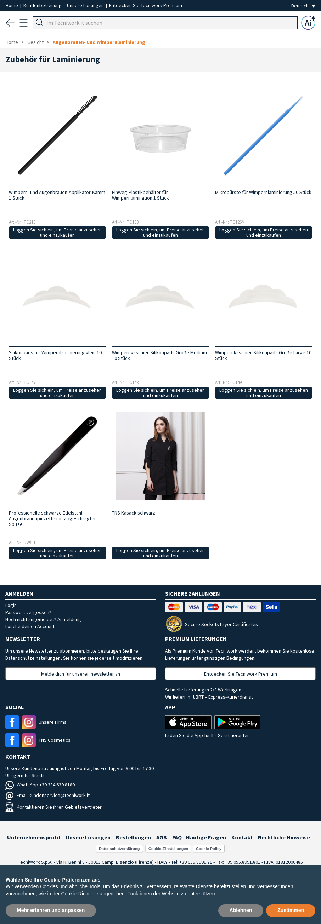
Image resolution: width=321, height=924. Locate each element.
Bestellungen (133, 837)
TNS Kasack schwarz (133, 513)
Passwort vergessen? (28, 612)
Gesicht (35, 42)
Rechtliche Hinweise (284, 837)
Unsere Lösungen (86, 5)
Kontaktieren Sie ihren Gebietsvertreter (53, 807)
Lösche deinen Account (30, 626)
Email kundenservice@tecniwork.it (47, 795)
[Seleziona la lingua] (303, 6)
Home (12, 5)
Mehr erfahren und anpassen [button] (51, 910)
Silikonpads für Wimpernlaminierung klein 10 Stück (55, 355)
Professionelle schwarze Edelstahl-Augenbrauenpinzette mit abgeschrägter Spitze (52, 518)
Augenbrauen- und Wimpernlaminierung (99, 42)
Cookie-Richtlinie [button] (79, 893)
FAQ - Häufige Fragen (199, 837)
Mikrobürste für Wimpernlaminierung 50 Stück (263, 192)
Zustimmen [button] (290, 910)
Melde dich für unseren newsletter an (80, 674)
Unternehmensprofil (33, 837)
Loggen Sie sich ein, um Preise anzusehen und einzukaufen (57, 232)
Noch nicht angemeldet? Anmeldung (43, 619)
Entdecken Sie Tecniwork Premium (145, 5)
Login (11, 605)
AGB (161, 837)
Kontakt (242, 837)
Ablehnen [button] (241, 910)
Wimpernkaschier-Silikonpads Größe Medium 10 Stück (159, 355)
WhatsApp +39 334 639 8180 (40, 784)
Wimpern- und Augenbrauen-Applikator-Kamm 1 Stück (57, 195)
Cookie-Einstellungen (168, 848)
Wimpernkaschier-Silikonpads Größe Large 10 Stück (263, 355)
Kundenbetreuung (43, 5)
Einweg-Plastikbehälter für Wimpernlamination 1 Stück (140, 195)
